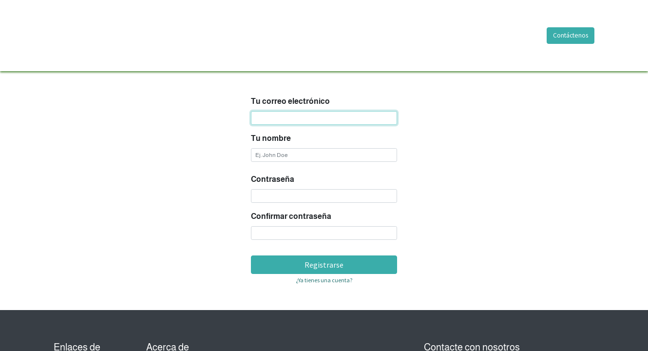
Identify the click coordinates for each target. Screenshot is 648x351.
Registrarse (324, 265)
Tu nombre (271, 138)
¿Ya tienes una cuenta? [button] (324, 280)
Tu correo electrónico (290, 101)
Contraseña (272, 179)
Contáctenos (570, 35)
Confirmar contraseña (291, 216)
